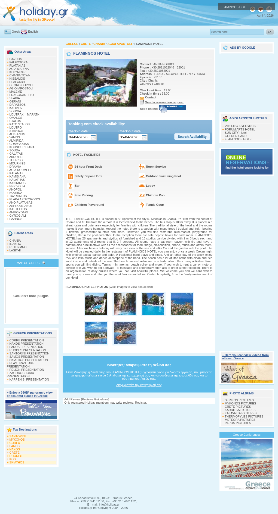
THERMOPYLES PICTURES (244, 416)
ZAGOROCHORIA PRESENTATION (20, 374)
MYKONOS (17, 439)
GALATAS (16, 153)
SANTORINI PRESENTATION (30, 353)
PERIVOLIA (17, 186)
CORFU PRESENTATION (27, 340)
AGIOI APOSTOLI (21, 88)
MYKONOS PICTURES (240, 403)
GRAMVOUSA (19, 143)
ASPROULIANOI (20, 205)
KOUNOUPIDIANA (22, 147)
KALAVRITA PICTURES (241, 413)
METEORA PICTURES (240, 419)
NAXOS (15, 449)
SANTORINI (18, 436)
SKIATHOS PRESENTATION (29, 360)
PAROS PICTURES (238, 423)
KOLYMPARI (18, 72)
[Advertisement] (246, 81)
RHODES (16, 455)
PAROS (15, 446)
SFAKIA (15, 98)
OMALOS (16, 117)
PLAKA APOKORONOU (25, 199)
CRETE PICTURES (238, 406)
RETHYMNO (18, 247)
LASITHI (15, 250)
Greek (16, 31)
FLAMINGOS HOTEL (239, 139)
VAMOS (15, 137)
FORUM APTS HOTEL (240, 129)
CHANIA (15, 240)
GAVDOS (16, 59)
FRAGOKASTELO (22, 94)
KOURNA (16, 192)
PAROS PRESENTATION (27, 346)
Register (140, 402)
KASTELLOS (18, 209)
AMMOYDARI (18, 212)
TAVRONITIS (18, 196)
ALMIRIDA (16, 140)
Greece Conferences (247, 434)
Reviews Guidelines (95, 399)
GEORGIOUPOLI (21, 85)
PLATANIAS (18, 65)
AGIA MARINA (19, 68)
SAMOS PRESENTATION (27, 356)
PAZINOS (16, 218)
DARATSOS (18, 104)
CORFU (15, 442)
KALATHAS (17, 179)
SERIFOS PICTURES (239, 400)
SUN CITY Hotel (236, 132)
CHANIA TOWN (20, 75)
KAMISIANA (18, 176)
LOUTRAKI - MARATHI (25, 114)
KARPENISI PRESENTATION (29, 379)
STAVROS (16, 130)
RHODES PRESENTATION (28, 350)
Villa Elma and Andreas (240, 126)
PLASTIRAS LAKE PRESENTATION (20, 365)
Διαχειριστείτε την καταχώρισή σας (139, 385)
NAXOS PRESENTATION (27, 343)
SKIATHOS (17, 462)
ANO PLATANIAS (21, 202)
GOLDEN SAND (236, 136)
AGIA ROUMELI (20, 170)
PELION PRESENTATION (27, 369)
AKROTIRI (16, 156)
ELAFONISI (17, 81)
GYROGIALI (18, 215)
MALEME (16, 91)
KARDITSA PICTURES (240, 410)
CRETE (15, 452)
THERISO (16, 160)
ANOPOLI (16, 189)
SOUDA (15, 150)
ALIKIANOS (17, 134)
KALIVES (16, 108)
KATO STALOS (20, 124)
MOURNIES (18, 163)
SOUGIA (15, 111)
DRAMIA (15, 166)
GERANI (15, 101)
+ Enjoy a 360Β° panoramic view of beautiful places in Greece (30, 394)
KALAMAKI (17, 173)
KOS (13, 459)
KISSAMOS (17, 78)
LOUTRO (16, 127)
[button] (192, 136)
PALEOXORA (19, 62)
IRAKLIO (15, 243)
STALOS (15, 121)
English (33, 31)
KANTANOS (18, 183)
